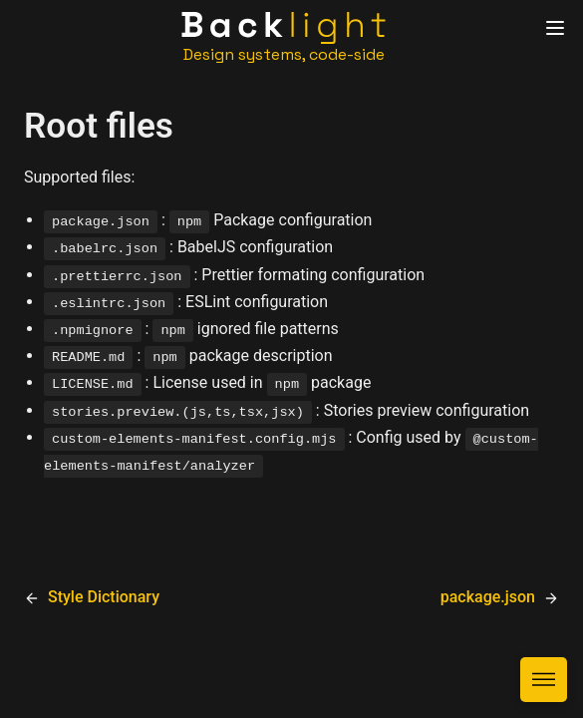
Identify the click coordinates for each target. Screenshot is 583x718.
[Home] (283, 37)
